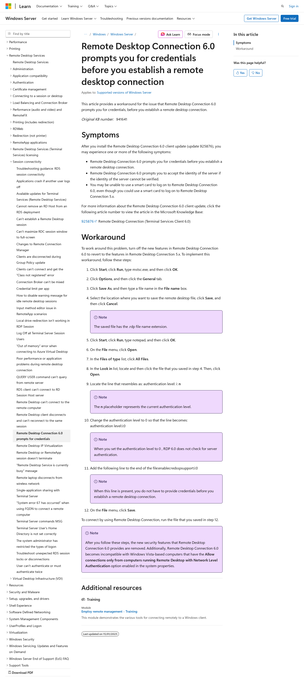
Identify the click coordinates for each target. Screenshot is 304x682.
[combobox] (37, 33)
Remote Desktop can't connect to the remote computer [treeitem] (42, 365)
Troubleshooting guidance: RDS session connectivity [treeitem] (38, 131)
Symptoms (243, 42)
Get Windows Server (261, 18)
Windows (99, 34)
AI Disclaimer (14, 668)
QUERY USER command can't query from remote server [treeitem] (41, 340)
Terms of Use (123, 668)
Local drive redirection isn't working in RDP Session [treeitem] (43, 284)
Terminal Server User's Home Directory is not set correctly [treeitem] (36, 491)
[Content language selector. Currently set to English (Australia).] (23, 657)
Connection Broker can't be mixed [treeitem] (40, 242)
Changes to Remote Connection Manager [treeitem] (38, 207)
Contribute (81, 668)
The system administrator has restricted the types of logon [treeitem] (37, 504)
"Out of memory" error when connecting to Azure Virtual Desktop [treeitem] (42, 309)
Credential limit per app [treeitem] (32, 249)
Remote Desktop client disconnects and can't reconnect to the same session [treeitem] (41, 381)
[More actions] (219, 34)
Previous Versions (41, 668)
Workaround (244, 48)
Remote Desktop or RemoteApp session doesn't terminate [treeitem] (38, 416)
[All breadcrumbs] (85, 34)
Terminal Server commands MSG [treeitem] (39, 481)
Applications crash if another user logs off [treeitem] (43, 144)
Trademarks (145, 668)
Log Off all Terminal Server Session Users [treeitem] (40, 296)
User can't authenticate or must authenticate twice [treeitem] (38, 529)
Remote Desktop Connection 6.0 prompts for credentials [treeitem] (39, 396)
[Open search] (282, 6)
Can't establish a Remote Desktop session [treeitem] (40, 182)
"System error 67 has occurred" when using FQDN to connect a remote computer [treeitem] (42, 469)
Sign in (294, 6)
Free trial (289, 18)
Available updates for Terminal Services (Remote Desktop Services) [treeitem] (41, 157)
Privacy (100, 668)
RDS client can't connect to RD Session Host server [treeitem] (38, 353)
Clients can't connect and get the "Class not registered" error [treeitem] (39, 232)
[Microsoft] (8, 6)
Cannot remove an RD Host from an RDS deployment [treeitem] (41, 169)
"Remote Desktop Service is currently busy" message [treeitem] (42, 428)
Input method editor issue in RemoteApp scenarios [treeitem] (36, 271)
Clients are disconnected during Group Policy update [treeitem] (38, 220)
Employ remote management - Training (109, 611)
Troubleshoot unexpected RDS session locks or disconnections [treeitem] (43, 516)
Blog (62, 668)
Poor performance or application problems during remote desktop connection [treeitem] (39, 324)
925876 (87, 221)
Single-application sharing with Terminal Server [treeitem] (38, 453)
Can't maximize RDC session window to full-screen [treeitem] (41, 195)
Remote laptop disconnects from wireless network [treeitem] (39, 441)
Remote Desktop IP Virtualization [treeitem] (39, 406)
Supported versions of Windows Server (124, 92)
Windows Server (121, 34)
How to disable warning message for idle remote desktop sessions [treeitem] (41, 258)
